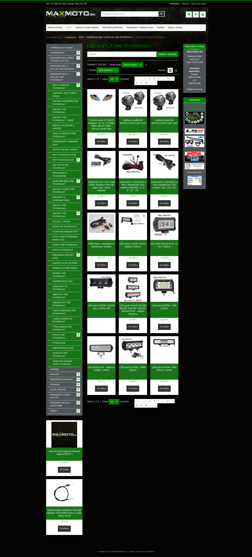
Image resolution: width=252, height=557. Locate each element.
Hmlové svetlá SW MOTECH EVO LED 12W (164, 121)
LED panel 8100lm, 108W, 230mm (133, 368)
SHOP (81, 37)
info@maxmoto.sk (194, 89)
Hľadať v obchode (167, 54)
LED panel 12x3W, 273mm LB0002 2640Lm (132, 245)
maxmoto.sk (70, 37)
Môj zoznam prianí (198, 4)
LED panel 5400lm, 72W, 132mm (164, 307)
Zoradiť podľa (115, 65)
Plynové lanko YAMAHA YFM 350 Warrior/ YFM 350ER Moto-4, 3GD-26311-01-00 (64, 513)
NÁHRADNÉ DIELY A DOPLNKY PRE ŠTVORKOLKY (110, 37)
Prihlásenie (175, 4)
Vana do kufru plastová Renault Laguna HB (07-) (64, 452)
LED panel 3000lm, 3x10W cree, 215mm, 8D (101, 307)
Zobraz (105, 79)
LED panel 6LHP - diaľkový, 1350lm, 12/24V (101, 368)
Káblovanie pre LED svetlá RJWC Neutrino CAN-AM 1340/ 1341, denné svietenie (101, 186)
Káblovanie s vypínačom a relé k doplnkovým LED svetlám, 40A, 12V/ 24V (164, 185)
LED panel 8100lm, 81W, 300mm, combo (164, 368)
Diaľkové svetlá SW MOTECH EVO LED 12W (133, 121)
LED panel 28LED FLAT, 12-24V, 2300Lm (164, 245)
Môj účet (185, 4)
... (163, 78)
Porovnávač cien (194, 172)
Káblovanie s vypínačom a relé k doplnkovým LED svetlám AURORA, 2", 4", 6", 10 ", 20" (133, 186)
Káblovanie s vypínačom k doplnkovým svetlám (101, 245)
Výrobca (92, 70)
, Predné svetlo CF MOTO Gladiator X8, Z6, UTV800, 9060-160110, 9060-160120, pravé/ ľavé (101, 124)
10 (146, 83)
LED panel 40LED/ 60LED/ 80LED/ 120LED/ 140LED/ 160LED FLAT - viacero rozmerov (132, 309)
